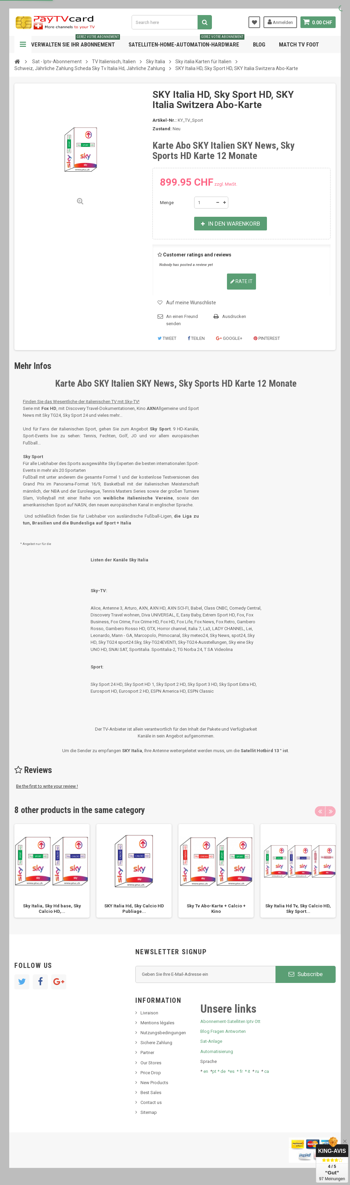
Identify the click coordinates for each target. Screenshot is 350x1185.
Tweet (167, 338)
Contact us (151, 1102)
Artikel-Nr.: (164, 120)
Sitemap (148, 1112)
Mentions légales (157, 1022)
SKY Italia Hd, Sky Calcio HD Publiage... (134, 908)
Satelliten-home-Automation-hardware (186, 42)
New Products (154, 1082)
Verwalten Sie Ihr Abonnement (75, 42)
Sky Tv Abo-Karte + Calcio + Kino (216, 908)
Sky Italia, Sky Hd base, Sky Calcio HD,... (52, 908)
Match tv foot (299, 44)
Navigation (22, 44)
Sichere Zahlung (156, 1042)
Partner (147, 1052)
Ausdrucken (234, 316)
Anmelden (280, 22)
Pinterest (267, 338)
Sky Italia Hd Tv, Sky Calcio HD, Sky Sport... (298, 908)
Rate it (241, 281)
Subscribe (305, 974)
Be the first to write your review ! (47, 786)
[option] (52, 871)
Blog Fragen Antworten (223, 1031)
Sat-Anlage (211, 1041)
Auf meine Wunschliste (191, 302)
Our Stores (150, 1062)
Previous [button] (320, 811)
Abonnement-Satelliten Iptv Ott (230, 1021)
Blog (259, 44)
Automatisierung (216, 1051)
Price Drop (150, 1072)
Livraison (149, 1012)
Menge (167, 202)
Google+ (229, 338)
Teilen (196, 338)
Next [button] (330, 811)
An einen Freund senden (182, 320)
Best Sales (150, 1092)
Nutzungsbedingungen (163, 1032)
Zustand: (162, 128)
